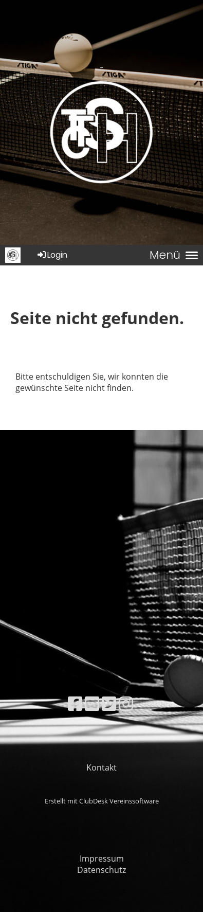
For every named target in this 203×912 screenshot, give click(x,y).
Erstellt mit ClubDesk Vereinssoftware (102, 801)
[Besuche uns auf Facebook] (75, 703)
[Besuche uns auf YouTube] (92, 703)
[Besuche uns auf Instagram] (126, 703)
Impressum (102, 858)
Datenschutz (101, 869)
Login (51, 255)
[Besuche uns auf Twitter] (109, 703)
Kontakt (101, 767)
